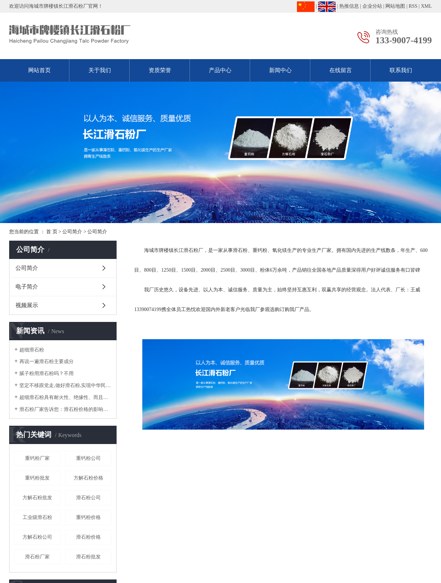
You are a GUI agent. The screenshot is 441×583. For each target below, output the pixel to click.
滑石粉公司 (88, 497)
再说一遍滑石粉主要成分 (46, 361)
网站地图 (395, 6)
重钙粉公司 (88, 458)
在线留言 (340, 70)
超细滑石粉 (31, 350)
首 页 (51, 231)
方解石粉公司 (37, 537)
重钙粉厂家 (37, 458)
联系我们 (401, 70)
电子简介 (26, 287)
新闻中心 (280, 70)
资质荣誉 (160, 70)
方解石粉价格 (88, 478)
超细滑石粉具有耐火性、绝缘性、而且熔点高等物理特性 (65, 397)
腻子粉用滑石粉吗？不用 (46, 373)
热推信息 (349, 6)
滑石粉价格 (88, 537)
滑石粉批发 (88, 556)
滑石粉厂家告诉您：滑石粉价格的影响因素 (65, 409)
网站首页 (39, 70)
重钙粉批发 (37, 478)
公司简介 (72, 231)
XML (426, 6)
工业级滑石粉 (37, 517)
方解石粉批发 (37, 497)
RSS (413, 6)
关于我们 (99, 70)
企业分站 (372, 6)
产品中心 (220, 70)
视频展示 (26, 305)
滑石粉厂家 (37, 556)
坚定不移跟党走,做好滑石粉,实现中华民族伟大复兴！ (65, 385)
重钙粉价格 (88, 517)
